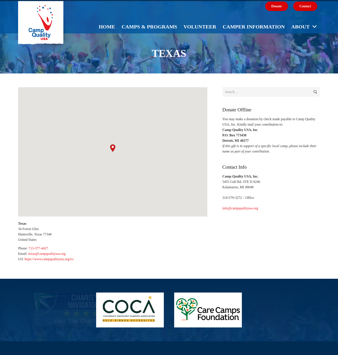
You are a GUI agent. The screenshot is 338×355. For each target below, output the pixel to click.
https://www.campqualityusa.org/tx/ (49, 259)
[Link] (57, 309)
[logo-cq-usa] (41, 25)
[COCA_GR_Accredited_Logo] (130, 310)
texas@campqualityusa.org (47, 253)
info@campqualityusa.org (240, 208)
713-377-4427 (38, 248)
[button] (112, 148)
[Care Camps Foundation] (208, 310)
